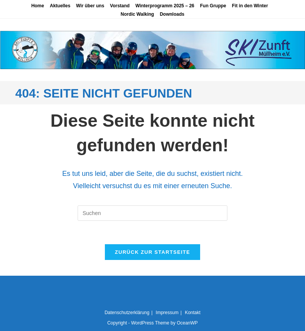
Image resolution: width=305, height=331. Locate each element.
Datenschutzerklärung (126, 312)
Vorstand (119, 5)
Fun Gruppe (213, 5)
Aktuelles (60, 5)
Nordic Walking (137, 14)
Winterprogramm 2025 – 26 (164, 5)
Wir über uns (90, 5)
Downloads (172, 14)
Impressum (167, 312)
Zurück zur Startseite (152, 252)
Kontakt (193, 312)
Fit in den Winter (250, 5)
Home (37, 5)
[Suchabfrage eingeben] (152, 213)
